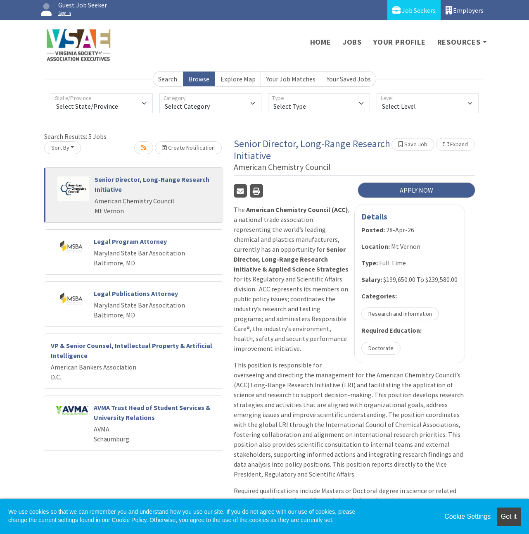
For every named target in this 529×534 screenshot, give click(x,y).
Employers (465, 10)
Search (167, 79)
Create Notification (188, 147)
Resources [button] (459, 42)
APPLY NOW (416, 190)
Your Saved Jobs (349, 79)
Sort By (60, 147)
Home (320, 42)
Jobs (352, 42)
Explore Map (238, 79)
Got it (509, 516)
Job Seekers (414, 10)
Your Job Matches (291, 79)
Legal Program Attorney (130, 241)
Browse (198, 79)
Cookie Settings (467, 516)
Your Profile (399, 42)
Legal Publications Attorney (136, 293)
